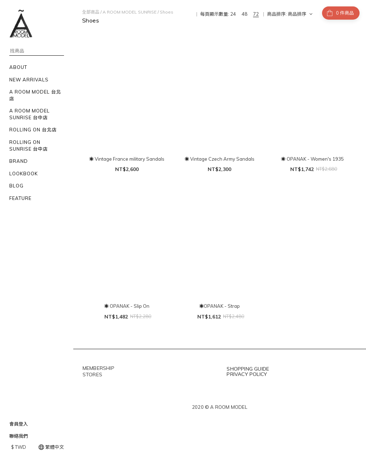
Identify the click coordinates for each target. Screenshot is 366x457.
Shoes (166, 12)
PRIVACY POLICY (247, 374)
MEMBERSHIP (98, 368)
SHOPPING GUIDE (248, 369)
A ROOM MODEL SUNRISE (130, 12)
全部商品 (90, 12)
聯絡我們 (18, 436)
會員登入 (18, 424)
